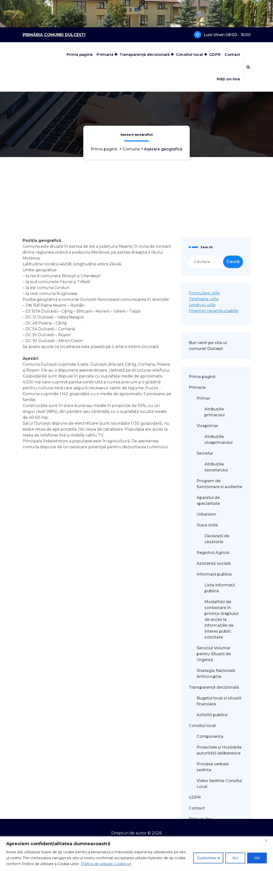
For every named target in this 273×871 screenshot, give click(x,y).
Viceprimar (207, 678)
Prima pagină (80, 54)
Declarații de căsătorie (216, 791)
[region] (136, 853)
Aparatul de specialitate (208, 753)
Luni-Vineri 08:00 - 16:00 (227, 34)
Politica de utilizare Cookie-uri (106, 864)
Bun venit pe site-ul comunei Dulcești (208, 598)
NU (235, 858)
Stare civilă (207, 778)
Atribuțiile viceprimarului (218, 692)
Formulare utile (204, 546)
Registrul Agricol (213, 805)
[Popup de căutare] (248, 67)
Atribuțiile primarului (214, 665)
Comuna (131, 149)
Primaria (105, 54)
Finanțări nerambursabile (213, 563)
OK (257, 858)
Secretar (205, 706)
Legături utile (202, 557)
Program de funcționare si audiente (219, 736)
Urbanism (206, 767)
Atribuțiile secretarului (216, 720)
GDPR (215, 54)
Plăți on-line (228, 79)
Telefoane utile (204, 552)
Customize (206, 858)
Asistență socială (214, 816)
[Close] (268, 840)
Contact (232, 54)
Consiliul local (189, 54)
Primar (203, 651)
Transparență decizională (145, 54)
